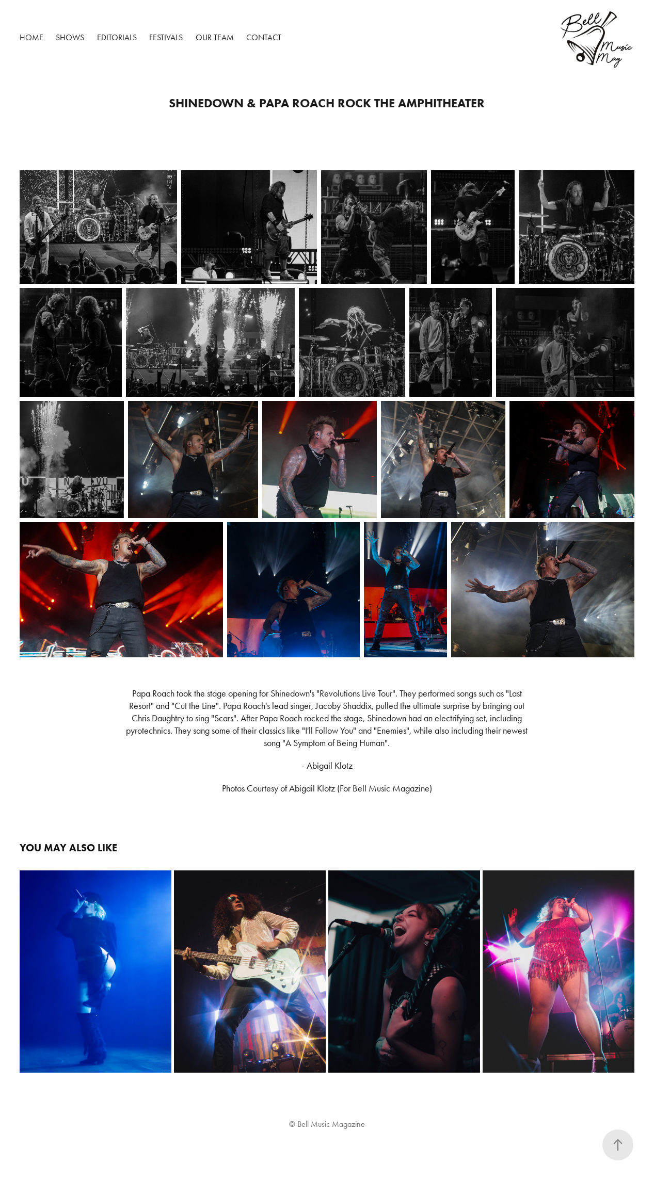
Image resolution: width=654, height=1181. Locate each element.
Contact (263, 37)
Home (31, 37)
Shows (70, 37)
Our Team (215, 37)
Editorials (117, 37)
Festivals (166, 37)
